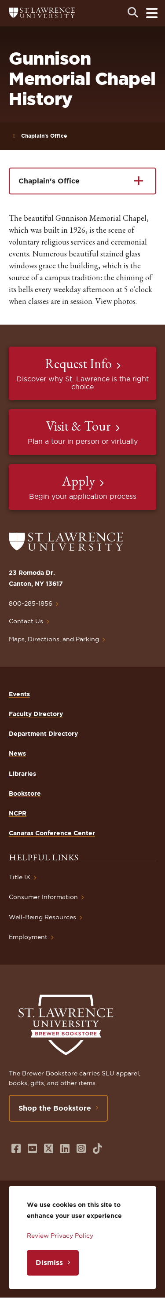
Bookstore (25, 793)
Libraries (22, 773)
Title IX (19, 877)
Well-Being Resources (42, 917)
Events (19, 694)
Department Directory (43, 733)
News (17, 753)
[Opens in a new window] (16, 1148)
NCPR (17, 813)
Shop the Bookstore (54, 1108)
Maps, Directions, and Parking (54, 639)
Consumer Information (43, 896)
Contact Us (26, 621)
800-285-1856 (30, 603)
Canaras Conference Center (52, 833)
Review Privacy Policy (60, 1235)
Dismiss (49, 1262)
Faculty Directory (36, 713)
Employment (28, 936)
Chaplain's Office (44, 136)
